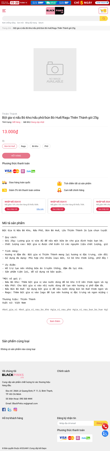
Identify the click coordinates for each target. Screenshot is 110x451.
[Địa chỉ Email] (82, 423)
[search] (104, 18)
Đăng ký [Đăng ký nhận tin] (101, 423)
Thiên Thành (9, 113)
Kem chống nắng (8, 23)
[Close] (107, 2)
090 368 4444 (26, 398)
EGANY (25, 448)
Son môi (20, 23)
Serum (41, 23)
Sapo (44, 448)
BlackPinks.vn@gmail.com (25, 403)
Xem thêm (55, 321)
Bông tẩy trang (31, 23)
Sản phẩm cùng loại (15, 341)
